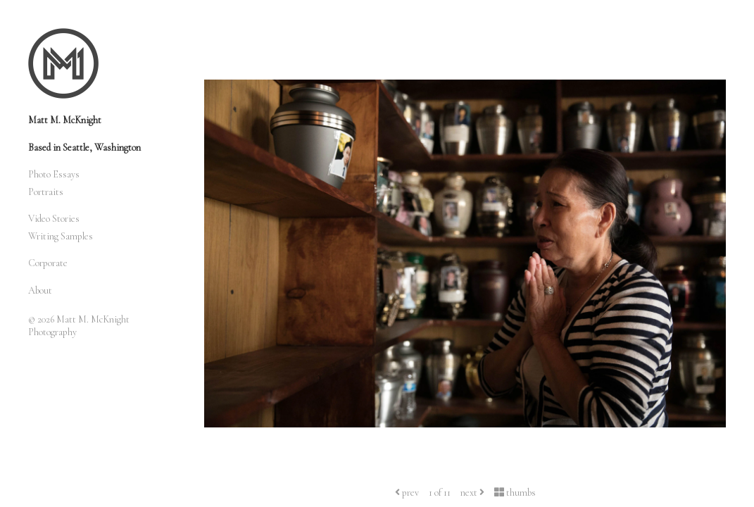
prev (407, 493)
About (40, 290)
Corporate (48, 263)
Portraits (45, 192)
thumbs (515, 493)
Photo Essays (54, 174)
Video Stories (54, 219)
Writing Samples (60, 236)
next (472, 493)
